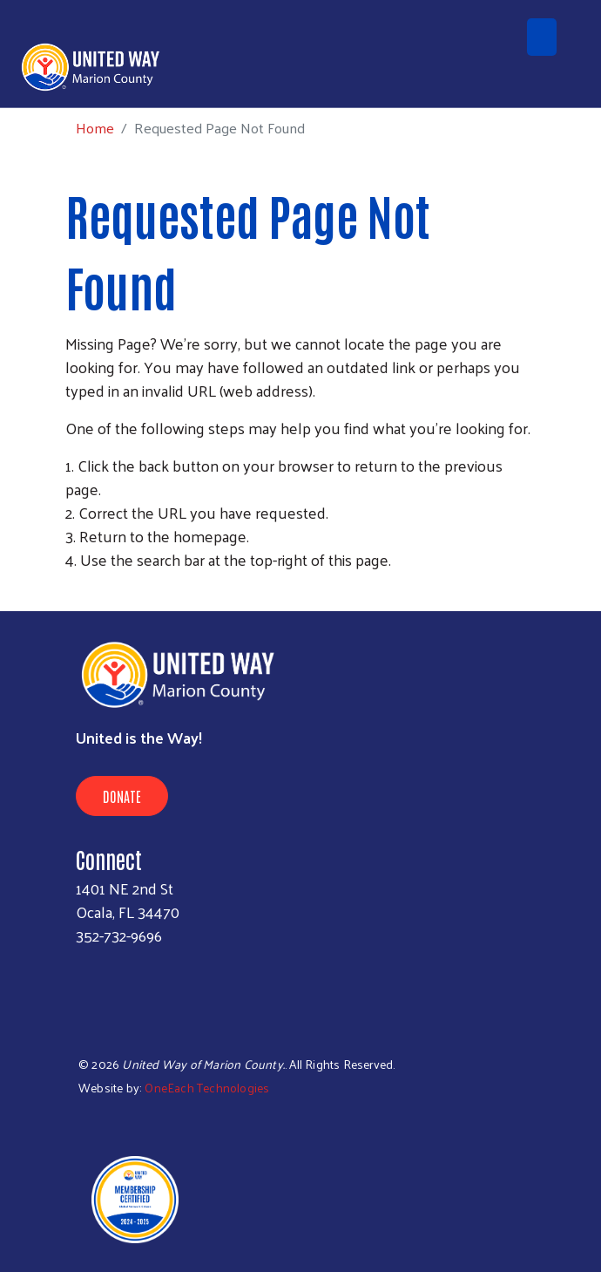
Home (95, 128)
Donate (122, 796)
